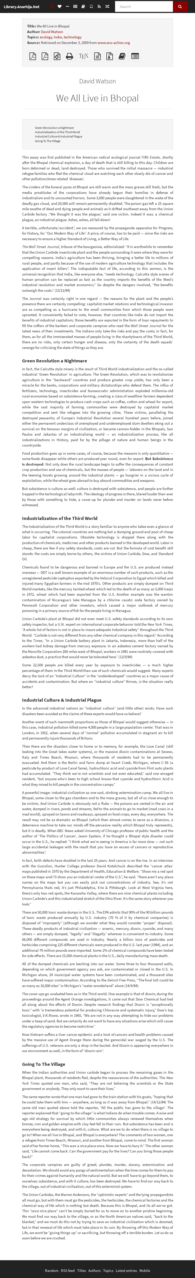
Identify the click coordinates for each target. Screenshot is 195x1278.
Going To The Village (47, 141)
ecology (46, 37)
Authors (94, 1270)
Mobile (144, 1270)
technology (73, 37)
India (58, 37)
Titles (81, 1270)
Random (51, 1270)
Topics (108, 1270)
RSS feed (68, 1270)
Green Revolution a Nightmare (54, 128)
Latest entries (126, 1270)
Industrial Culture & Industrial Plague (58, 136)
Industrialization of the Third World (57, 132)
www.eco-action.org (114, 42)
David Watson (52, 31)
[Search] (144, 6)
